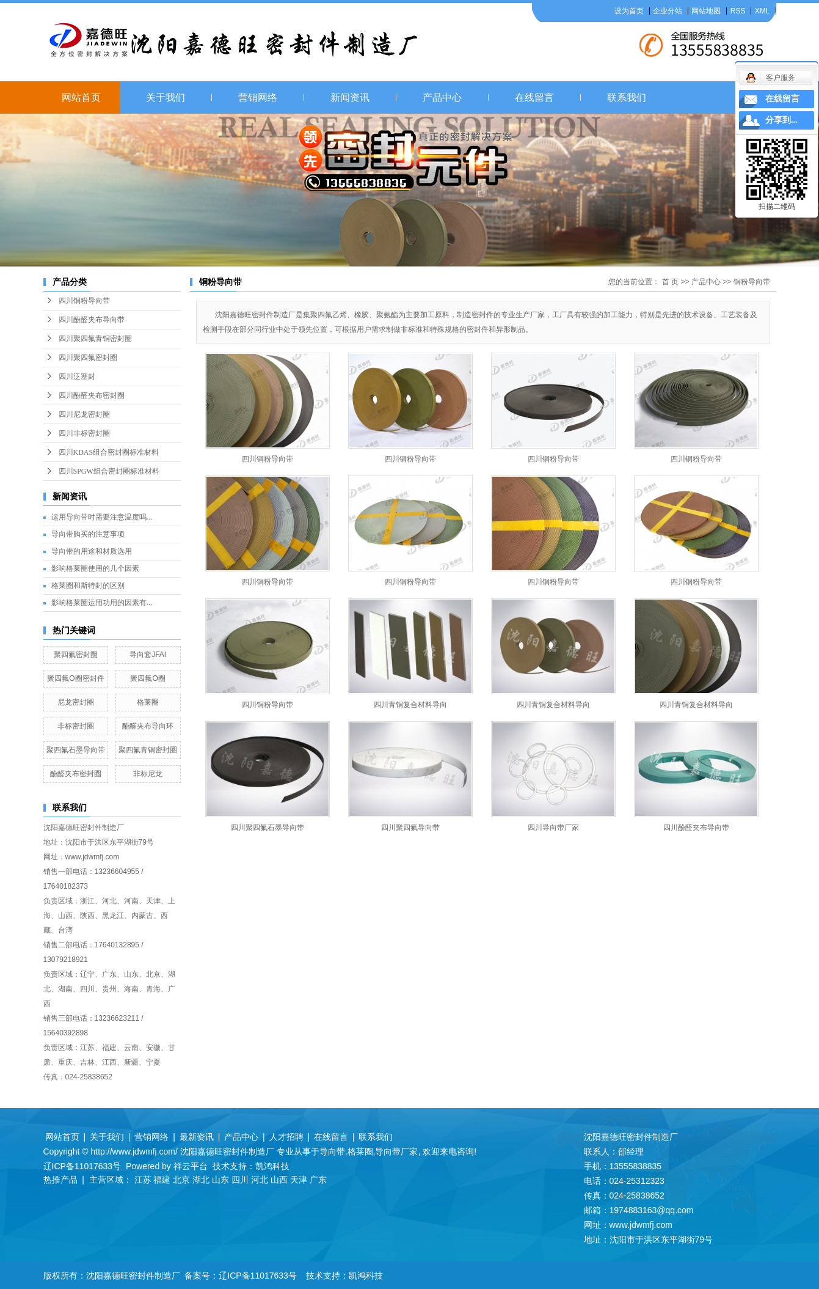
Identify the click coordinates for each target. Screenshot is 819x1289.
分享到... (781, 120)
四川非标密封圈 (84, 433)
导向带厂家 (396, 1151)
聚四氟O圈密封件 (75, 678)
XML (762, 11)
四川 (240, 1179)
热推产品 (60, 1179)
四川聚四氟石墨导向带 (267, 827)
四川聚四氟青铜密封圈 (95, 338)
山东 (220, 1179)
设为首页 (629, 11)
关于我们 (165, 97)
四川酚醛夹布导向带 (92, 319)
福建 (161, 1179)
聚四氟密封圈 (76, 654)
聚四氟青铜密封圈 (147, 750)
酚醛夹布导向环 (147, 726)
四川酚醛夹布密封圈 (92, 395)
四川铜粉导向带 (84, 300)
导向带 (332, 1151)
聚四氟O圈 (147, 678)
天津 (298, 1179)
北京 (181, 1179)
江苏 (142, 1179)
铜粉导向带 (751, 281)
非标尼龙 (147, 773)
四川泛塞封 (77, 376)
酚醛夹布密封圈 (75, 773)
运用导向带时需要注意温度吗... (102, 517)
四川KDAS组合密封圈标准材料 (109, 452)
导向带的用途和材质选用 (91, 551)
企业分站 (667, 11)
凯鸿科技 (272, 1166)
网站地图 (706, 11)
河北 (259, 1179)
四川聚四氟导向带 (410, 827)
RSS (738, 11)
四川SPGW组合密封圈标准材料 (109, 471)
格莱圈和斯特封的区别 (88, 585)
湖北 (200, 1179)
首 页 (670, 281)
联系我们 (626, 97)
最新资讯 (197, 1137)
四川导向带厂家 (553, 827)
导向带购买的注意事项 (88, 534)
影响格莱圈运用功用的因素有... (102, 602)
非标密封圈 (75, 726)
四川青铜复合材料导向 (410, 704)
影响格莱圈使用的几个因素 (95, 568)
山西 (279, 1179)
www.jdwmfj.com (92, 857)
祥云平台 (190, 1166)
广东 (318, 1179)
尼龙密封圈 (75, 702)
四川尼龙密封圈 (84, 414)
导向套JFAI (147, 654)
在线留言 (534, 97)
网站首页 (81, 97)
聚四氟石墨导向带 (75, 750)
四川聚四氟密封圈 (88, 357)
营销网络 (257, 97)
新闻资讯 (349, 97)
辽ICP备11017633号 (82, 1166)
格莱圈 (148, 702)
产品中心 (442, 97)
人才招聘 (286, 1137)
